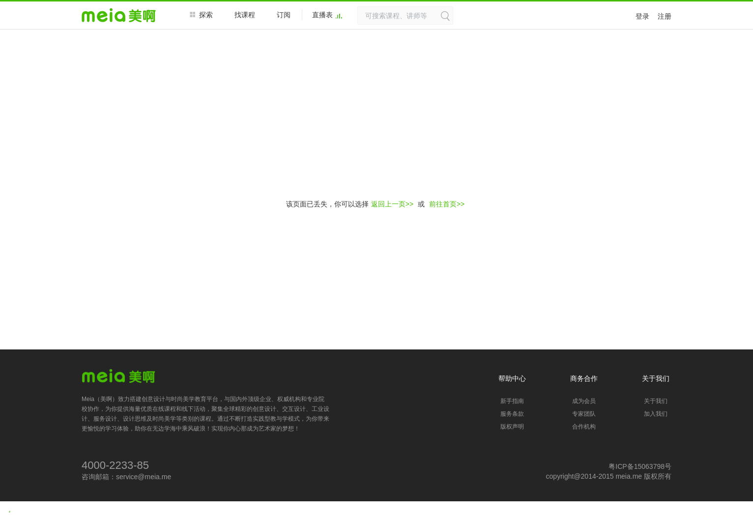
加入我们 (655, 414)
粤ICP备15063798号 (639, 466)
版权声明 (512, 427)
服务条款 (512, 414)
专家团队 (584, 414)
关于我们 (655, 401)
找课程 (244, 15)
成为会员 (584, 401)
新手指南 (512, 401)
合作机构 (584, 427)
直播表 (327, 15)
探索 (201, 14)
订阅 (283, 15)
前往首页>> (446, 204)
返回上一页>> (392, 204)
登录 (642, 16)
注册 (664, 16)
